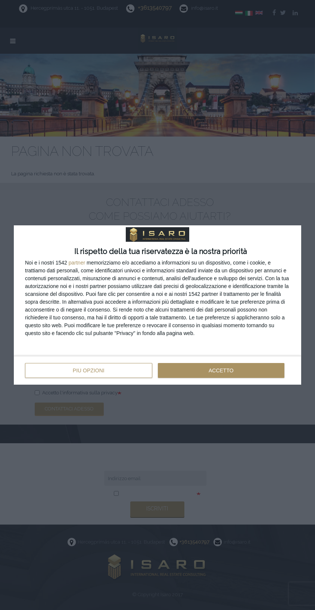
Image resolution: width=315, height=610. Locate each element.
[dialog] (157, 305)
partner (77, 262)
